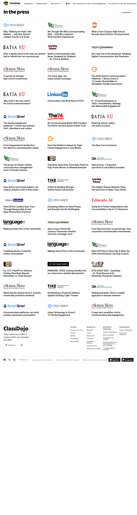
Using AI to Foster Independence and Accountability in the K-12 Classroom (110, 208)
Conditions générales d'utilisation (42, 360)
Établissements (41, 4)
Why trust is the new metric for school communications (17, 102)
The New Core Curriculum (104, 145)
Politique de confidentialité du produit (67, 360)
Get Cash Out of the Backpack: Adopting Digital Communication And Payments (111, 55)
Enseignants (28, 4)
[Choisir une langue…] (68, 3)
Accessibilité (74, 341)
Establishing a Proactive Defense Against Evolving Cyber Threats (64, 294)
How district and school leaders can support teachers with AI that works (21, 188)
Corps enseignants (125, 330)
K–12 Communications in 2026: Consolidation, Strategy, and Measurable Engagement (106, 103)
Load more (126, 12)
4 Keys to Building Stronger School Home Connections (61, 188)
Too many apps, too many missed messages (59, 77)
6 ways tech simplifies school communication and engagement (108, 313)
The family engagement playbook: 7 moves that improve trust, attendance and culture (19, 126)
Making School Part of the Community (22, 229)
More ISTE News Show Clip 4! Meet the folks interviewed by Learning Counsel (111, 252)
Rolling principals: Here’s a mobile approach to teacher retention (108, 294)
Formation (90, 339)
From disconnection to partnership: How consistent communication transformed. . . (112, 230)
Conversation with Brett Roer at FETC (66, 101)
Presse (72, 333)
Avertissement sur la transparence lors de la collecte (110, 343)
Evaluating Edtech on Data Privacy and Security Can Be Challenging (64, 208)
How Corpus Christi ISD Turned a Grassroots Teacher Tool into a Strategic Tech (62, 231)
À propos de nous (76, 330)
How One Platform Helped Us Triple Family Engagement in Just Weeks (65, 146)
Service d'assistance (110, 332)
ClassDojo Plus (92, 346)
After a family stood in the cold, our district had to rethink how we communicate (24, 55)
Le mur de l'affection (122, 333)
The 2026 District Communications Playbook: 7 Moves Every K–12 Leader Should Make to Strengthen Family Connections (109, 80)
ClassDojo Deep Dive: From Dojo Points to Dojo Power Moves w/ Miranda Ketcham (68, 166)
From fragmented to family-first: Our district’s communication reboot (21, 146)
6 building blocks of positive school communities (17, 252)
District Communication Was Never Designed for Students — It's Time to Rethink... (62, 56)
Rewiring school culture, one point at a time (103, 124)
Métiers (73, 336)
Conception (74, 339)
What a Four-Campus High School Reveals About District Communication (110, 33)
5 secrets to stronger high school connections (15, 77)
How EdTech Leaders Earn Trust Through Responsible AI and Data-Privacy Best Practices (19, 209)
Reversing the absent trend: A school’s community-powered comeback (22, 294)
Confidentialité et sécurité (109, 349)
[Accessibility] (21, 345)
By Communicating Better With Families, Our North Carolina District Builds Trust (67, 124)
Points (89, 333)
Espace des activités (94, 349)
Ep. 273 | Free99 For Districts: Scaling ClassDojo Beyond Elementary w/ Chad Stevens (18, 273)
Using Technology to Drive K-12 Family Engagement (62, 313)
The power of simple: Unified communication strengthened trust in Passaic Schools (18, 167)
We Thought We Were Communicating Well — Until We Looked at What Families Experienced (66, 34)
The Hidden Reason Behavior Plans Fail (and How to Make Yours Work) (109, 188)
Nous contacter (108, 335)
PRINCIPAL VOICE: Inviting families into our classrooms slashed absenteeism (67, 272)
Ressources (91, 336)
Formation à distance (91, 342)
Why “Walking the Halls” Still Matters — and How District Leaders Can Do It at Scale (17, 34)
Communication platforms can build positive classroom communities (21, 313)
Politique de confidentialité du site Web (94, 360)
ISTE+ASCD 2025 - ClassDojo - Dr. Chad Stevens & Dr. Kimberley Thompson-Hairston (107, 273)
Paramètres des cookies (108, 338)
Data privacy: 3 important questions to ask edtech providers (108, 166)
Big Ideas (90, 330)
